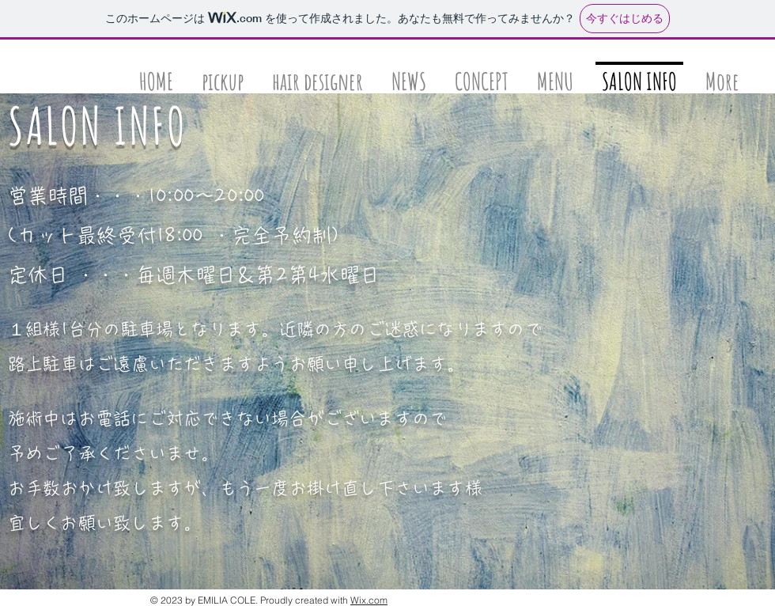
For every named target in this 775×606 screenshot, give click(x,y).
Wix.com (369, 600)
